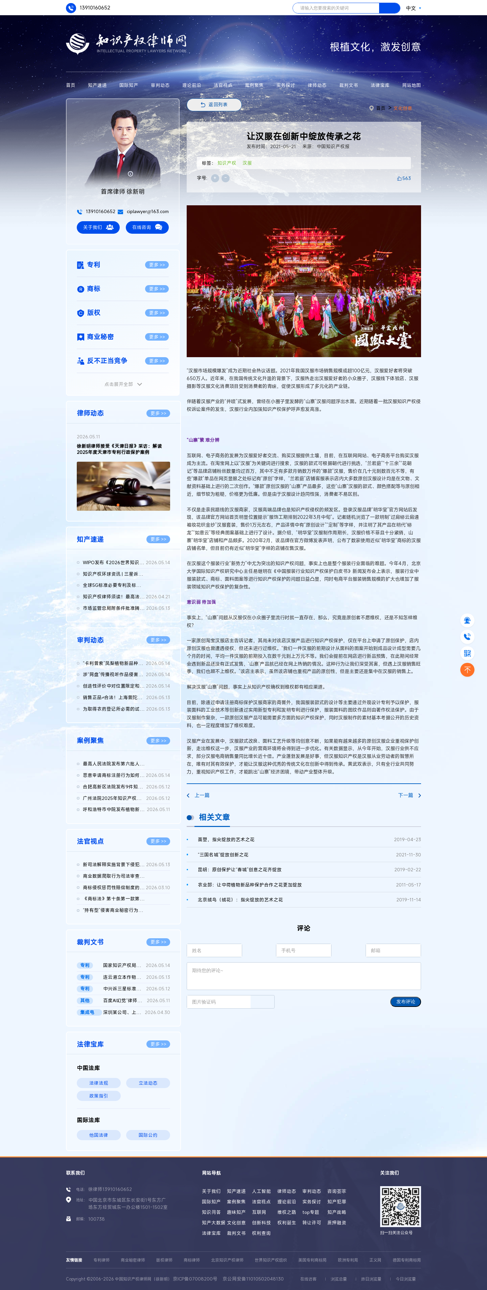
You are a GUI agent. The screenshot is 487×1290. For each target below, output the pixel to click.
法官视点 (223, 85)
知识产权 (226, 163)
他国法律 (98, 1135)
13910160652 (88, 8)
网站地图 (411, 85)
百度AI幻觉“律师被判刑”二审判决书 (136, 1001)
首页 (70, 85)
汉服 (247, 163)
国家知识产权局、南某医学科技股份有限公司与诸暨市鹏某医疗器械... (136, 965)
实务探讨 (285, 85)
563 (406, 178)
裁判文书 (348, 85)
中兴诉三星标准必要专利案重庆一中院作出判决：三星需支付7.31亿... (136, 989)
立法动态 (148, 1083)
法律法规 (98, 1083)
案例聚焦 (254, 85)
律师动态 (317, 85)
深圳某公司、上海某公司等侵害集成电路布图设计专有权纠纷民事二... (136, 1012)
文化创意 (402, 108)
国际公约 (148, 1135)
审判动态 (160, 85)
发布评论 (405, 1001)
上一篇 (198, 795)
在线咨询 (147, 227)
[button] (118, 505)
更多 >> (157, 265)
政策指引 (98, 1096)
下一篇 (409, 795)
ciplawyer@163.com (143, 211)
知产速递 (97, 85)
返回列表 (218, 104)
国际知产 (128, 85)
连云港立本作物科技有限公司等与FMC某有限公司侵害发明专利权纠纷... (136, 977)
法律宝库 (380, 85)
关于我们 (98, 227)
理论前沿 (191, 85)
